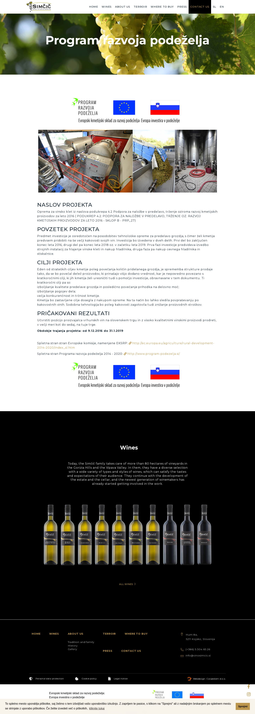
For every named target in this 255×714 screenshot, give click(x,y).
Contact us (199, 6)
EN (222, 6)
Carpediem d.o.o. (216, 673)
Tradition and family (81, 637)
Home (93, 6)
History (73, 640)
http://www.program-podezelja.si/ (153, 353)
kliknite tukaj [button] (96, 708)
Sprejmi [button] (243, 706)
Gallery (72, 644)
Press (182, 6)
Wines (107, 6)
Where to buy (162, 6)
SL (214, 6)
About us (122, 6)
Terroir (140, 6)
